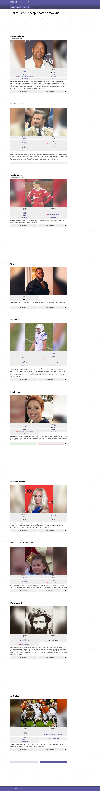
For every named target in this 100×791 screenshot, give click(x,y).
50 (25, 143)
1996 (26, 297)
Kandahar (28, 644)
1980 (55, 425)
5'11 (26, 147)
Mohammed (24, 636)
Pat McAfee (15, 320)
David (24, 138)
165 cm (52, 431)
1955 (55, 515)
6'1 (26, 362)
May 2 (52, 70)
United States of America (22, 76)
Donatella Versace (17, 482)
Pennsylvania (60, 358)
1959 (28, 640)
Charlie (24, 209)
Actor (53, 78)
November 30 (23, 640)
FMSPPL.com (22, 788)
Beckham (53, 138)
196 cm (52, 76)
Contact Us (86, 788)
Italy (23, 521)
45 (54, 427)
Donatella (24, 516)
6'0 (26, 739)
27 (25, 735)
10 (25, 582)
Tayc (12, 264)
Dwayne (24, 71)
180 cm (23, 147)
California (31, 76)
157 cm (52, 521)
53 (54, 72)
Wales (53, 577)
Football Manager (53, 150)
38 (25, 358)
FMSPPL (13, 2)
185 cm (23, 362)
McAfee (53, 353)
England (57, 143)
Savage (53, 209)
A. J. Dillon (14, 696)
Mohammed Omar (17, 603)
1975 (26, 142)
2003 (26, 213)
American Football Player (53, 362)
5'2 (55, 521)
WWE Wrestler (25, 78)
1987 (26, 357)
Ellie (25, 426)
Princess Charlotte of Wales (21, 543)
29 (25, 299)
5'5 (55, 431)
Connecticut (59, 734)
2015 (26, 581)
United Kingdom (51, 143)
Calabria (26, 521)
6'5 (55, 76)
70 (54, 517)
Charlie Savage (16, 175)
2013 (53, 640)
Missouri (31, 431)
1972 (55, 70)
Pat (24, 353)
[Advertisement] (50, 24)
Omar (53, 636)
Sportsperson (25, 150)
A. (24, 729)
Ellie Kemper (15, 392)
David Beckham (16, 104)
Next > (53, 762)
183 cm (23, 739)
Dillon (53, 729)
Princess (25, 577)
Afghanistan (23, 644)
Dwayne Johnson (17, 36)
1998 (26, 733)
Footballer (53, 146)
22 (25, 215)
